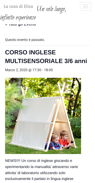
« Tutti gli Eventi (20, 54)
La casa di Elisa (13, 7)
